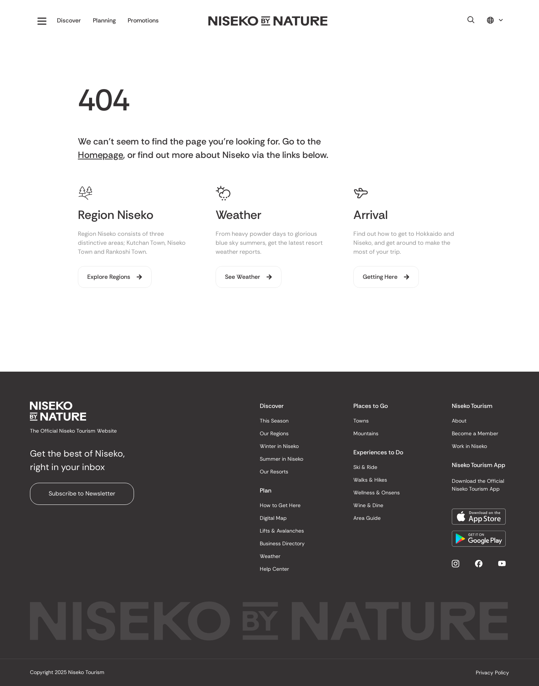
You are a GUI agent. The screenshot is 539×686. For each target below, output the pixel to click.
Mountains (365, 433)
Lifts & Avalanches (282, 530)
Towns (361, 420)
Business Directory (282, 543)
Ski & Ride (365, 467)
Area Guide (367, 518)
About (459, 420)
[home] (268, 21)
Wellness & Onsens (376, 492)
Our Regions (274, 433)
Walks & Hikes (370, 479)
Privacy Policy (492, 672)
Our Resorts (274, 471)
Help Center (274, 568)
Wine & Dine (368, 505)
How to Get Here (280, 505)
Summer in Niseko (281, 458)
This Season (274, 420)
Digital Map (273, 518)
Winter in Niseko (279, 446)
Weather (270, 556)
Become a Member (475, 433)
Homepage (100, 155)
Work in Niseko (469, 446)
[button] (42, 21)
